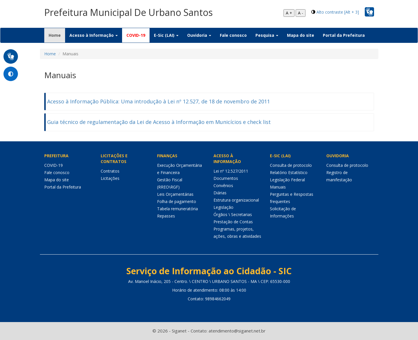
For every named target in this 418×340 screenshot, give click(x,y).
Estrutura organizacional (236, 200)
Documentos (225, 178)
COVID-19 (135, 35)
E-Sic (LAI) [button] (166, 35)
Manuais (278, 187)
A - (300, 13)
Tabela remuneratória (177, 208)
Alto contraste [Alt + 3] (337, 12)
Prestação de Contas (233, 221)
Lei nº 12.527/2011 (230, 171)
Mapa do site (300, 35)
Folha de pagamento (176, 201)
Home (57, 35)
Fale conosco (233, 35)
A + (289, 13)
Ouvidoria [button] (199, 35)
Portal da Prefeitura (344, 35)
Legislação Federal (287, 179)
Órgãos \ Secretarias (232, 214)
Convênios (223, 185)
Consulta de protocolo (291, 165)
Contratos (110, 171)
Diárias (220, 192)
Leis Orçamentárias (175, 194)
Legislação (223, 207)
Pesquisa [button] (266, 35)
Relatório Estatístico (288, 172)
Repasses (166, 216)
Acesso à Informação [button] (93, 35)
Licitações (110, 178)
